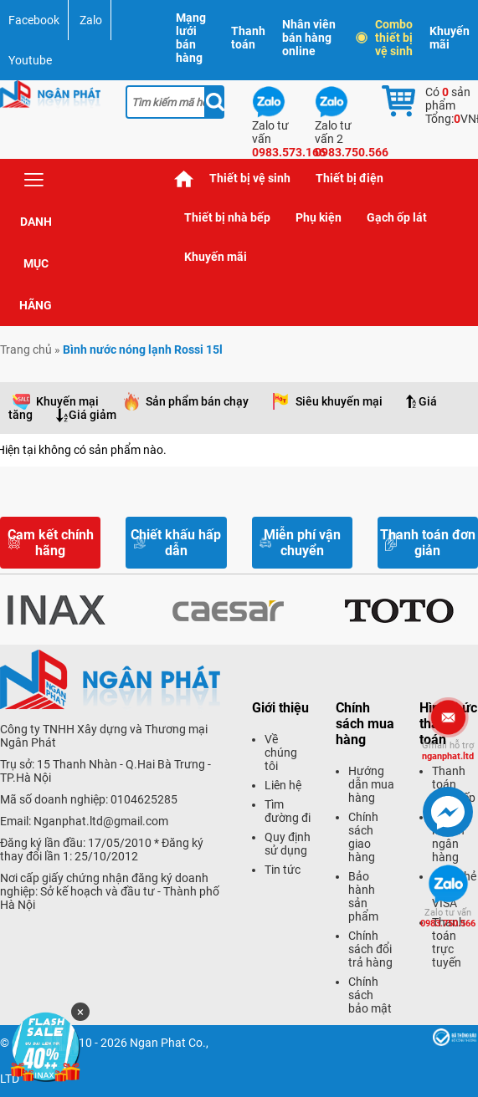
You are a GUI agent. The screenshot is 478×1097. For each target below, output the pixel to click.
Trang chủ (184, 178)
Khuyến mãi (449, 37)
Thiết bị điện (349, 178)
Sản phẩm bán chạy (197, 401)
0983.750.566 (447, 918)
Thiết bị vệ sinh (249, 178)
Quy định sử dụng (288, 843)
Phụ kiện (319, 217)
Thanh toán (248, 37)
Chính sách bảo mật (370, 995)
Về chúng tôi (281, 752)
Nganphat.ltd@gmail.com (100, 821)
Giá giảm (92, 414)
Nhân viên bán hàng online (309, 38)
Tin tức (283, 869)
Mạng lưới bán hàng (191, 37)
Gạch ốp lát (397, 217)
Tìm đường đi (288, 811)
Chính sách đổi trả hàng (370, 949)
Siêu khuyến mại (339, 401)
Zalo (91, 20)
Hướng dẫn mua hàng (371, 784)
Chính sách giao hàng (363, 837)
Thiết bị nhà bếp (227, 217)
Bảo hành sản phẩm (363, 896)
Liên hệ (283, 785)
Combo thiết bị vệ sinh (385, 38)
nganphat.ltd (447, 751)
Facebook (33, 20)
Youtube (30, 60)
